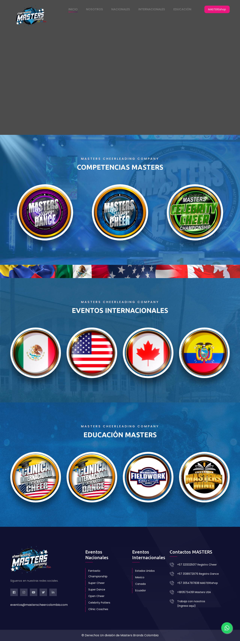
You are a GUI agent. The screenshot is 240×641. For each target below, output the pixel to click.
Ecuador (140, 590)
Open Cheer (96, 596)
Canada (140, 584)
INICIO (73, 9)
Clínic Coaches (98, 609)
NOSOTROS (94, 9)
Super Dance (96, 589)
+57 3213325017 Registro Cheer (197, 564)
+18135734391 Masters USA (194, 592)
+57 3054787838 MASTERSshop (197, 583)
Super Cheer (96, 583)
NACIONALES (120, 9)
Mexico (139, 577)
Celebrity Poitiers (99, 602)
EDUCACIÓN (182, 9)
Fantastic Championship (97, 573)
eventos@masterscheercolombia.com (39, 605)
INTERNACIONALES (151, 9)
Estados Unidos (145, 571)
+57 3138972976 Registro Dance (198, 574)
